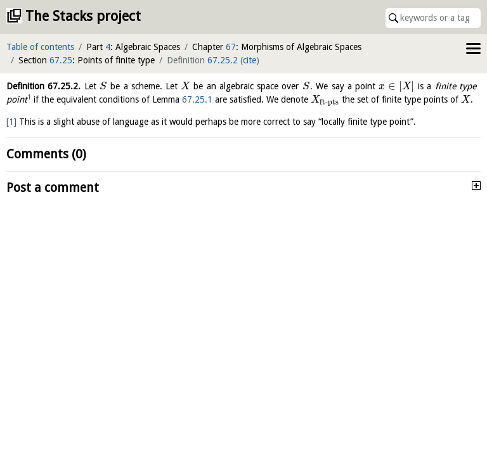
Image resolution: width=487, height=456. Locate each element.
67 (231, 47)
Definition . (43, 86)
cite (249, 60)
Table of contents (40, 47)
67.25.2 (222, 60)
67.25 (60, 60)
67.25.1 (197, 99)
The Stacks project (83, 16)
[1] (11, 122)
